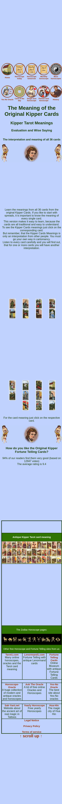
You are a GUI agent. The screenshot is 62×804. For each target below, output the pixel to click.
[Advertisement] (31, 32)
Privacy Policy (31, 726)
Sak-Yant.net (12, 705)
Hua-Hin (54, 705)
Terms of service (31, 731)
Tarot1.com (12, 654)
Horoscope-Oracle (12, 686)
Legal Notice (31, 720)
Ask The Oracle (34, 684)
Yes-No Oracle (54, 686)
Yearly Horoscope (34, 705)
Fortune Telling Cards (54, 657)
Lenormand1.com (34, 654)
